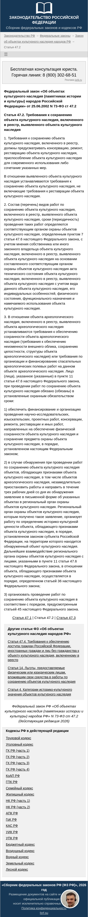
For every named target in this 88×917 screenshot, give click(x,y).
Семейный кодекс (19, 788)
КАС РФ (12, 826)
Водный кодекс (17, 857)
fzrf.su (44, 913)
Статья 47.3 (66, 618)
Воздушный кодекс (20, 851)
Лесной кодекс (17, 869)
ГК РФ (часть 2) (17, 757)
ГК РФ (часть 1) (17, 750)
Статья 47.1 (22, 618)
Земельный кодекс (20, 863)
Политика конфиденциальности (44, 908)
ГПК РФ (12, 782)
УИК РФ (12, 832)
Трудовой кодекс (18, 738)
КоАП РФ (13, 776)
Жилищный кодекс (20, 794)
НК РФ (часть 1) (18, 801)
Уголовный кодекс (19, 744)
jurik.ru (78, 80)
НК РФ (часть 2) (18, 807)
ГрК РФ (11, 819)
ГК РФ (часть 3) (17, 763)
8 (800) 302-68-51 (60, 75)
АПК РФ (12, 813)
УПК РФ (12, 838)
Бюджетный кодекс (20, 844)
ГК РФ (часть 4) (17, 769)
